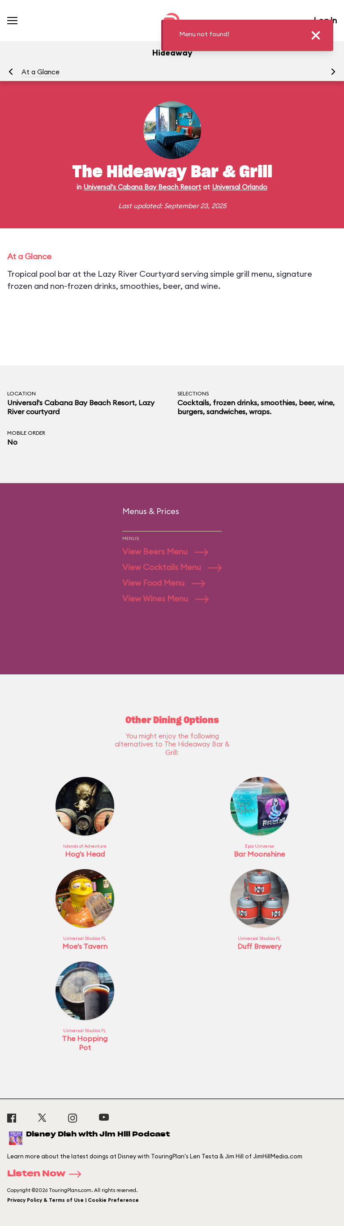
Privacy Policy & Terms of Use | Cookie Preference (73, 1200)
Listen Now (47, 1174)
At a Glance (41, 72)
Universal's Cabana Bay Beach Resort (142, 187)
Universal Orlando (239, 187)
